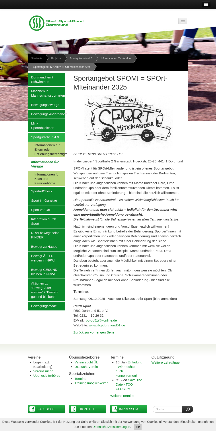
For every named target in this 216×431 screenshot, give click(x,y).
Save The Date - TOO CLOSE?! (129, 384)
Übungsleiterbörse (46, 375)
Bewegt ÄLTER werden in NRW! (41, 258)
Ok (138, 427)
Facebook (42, 409)
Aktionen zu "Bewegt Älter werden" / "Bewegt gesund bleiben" (43, 289)
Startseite (37, 58)
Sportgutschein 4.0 (81, 58)
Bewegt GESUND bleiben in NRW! (42, 271)
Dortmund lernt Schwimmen (40, 79)
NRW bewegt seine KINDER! (44, 235)
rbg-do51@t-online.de (101, 320)
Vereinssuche (43, 371)
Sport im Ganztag (42, 200)
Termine (80, 378)
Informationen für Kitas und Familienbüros (44, 178)
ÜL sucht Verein (86, 367)
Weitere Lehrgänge (166, 362)
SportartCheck (40, 191)
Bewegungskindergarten (46, 114)
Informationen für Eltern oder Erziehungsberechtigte (46, 149)
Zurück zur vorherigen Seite (94, 332)
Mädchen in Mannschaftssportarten (46, 93)
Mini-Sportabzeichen (41, 125)
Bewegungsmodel (43, 306)
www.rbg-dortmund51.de (107, 325)
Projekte (56, 58)
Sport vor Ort (39, 210)
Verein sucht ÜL (86, 362)
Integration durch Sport (42, 221)
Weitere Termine (122, 396)
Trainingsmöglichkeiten (92, 383)
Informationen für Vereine (116, 58)
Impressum (125, 409)
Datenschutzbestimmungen (111, 427)
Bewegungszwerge (43, 105)
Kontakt (83, 409)
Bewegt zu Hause (42, 246)
